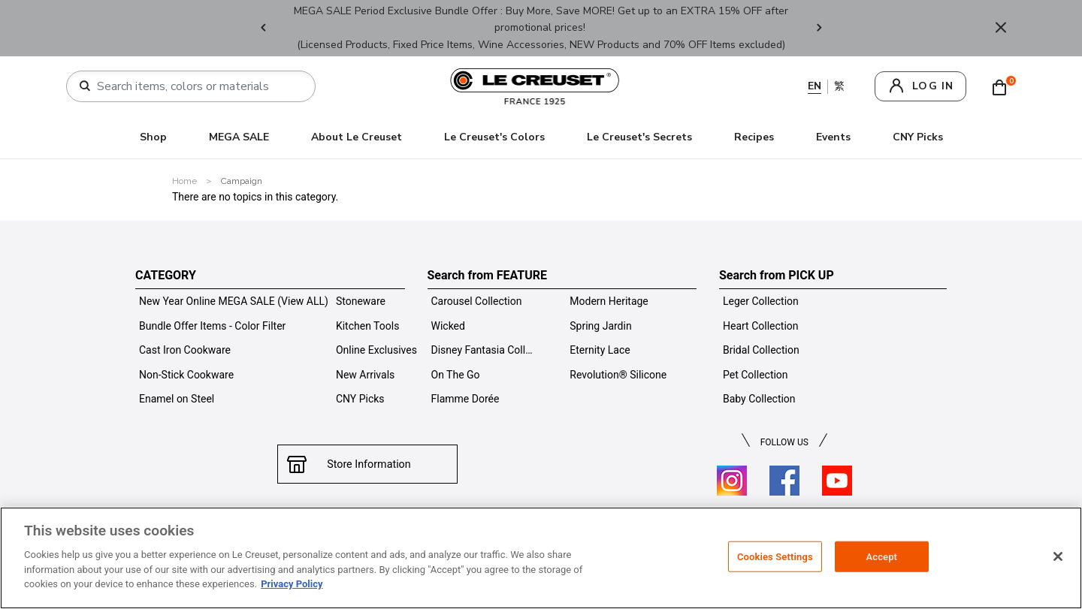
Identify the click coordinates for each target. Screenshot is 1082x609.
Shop (153, 137)
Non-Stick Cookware (186, 375)
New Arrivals (365, 375)
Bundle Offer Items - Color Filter (212, 326)
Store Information (367, 464)
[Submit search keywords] (85, 86)
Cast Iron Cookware (185, 350)
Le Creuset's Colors (494, 137)
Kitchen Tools (367, 326)
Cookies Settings (775, 556)
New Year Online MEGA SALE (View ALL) (233, 301)
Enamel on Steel (176, 399)
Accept (881, 556)
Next (819, 28)
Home (184, 181)
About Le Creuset (356, 137)
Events (833, 137)
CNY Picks (918, 137)
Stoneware (360, 301)
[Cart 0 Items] (1003, 86)
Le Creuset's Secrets (639, 137)
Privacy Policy (291, 583)
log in (933, 86)
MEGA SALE (239, 137)
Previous (263, 28)
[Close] (1057, 556)
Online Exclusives (376, 350)
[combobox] (197, 86)
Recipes (754, 137)
